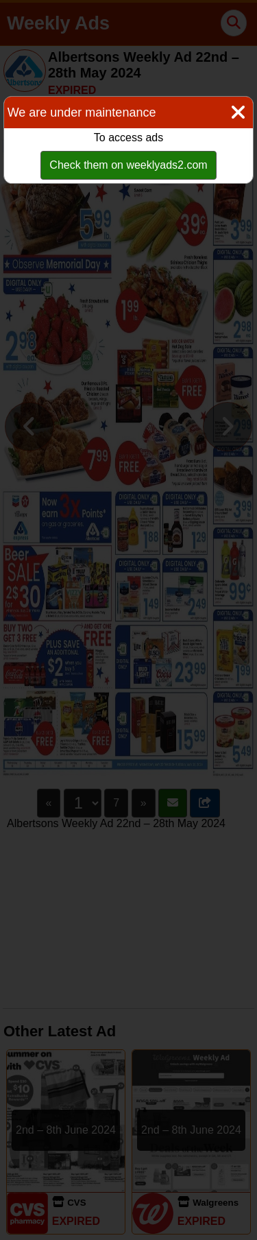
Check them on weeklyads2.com (128, 165)
